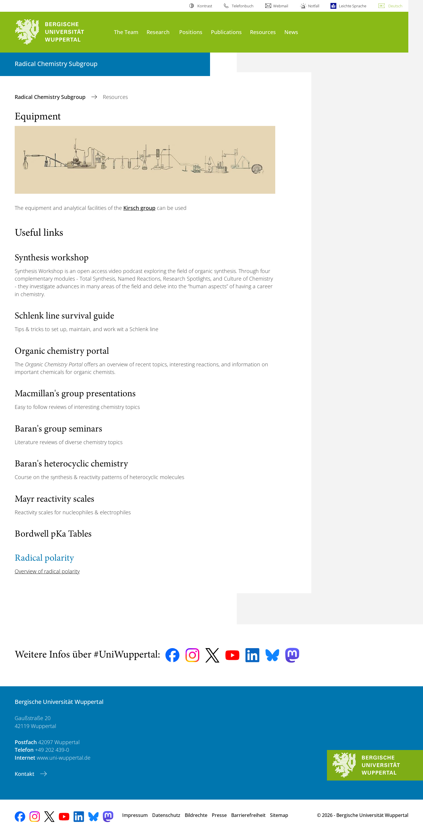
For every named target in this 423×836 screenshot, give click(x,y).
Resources (263, 32)
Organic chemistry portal (62, 351)
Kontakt (25, 773)
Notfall (313, 6)
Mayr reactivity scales (54, 499)
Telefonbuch (243, 6)
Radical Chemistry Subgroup (51, 96)
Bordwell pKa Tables (53, 534)
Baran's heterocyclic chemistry (71, 464)
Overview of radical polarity (47, 571)
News (291, 32)
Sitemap (279, 815)
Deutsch (395, 6)
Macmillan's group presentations (75, 394)
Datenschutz (166, 815)
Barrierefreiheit (248, 815)
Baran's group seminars (58, 429)
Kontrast (204, 6)
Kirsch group (139, 207)
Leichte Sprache (352, 6)
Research (158, 32)
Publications (226, 32)
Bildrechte (196, 815)
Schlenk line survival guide (64, 316)
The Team (126, 32)
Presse (219, 815)
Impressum (135, 815)
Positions (190, 32)
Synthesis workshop (52, 258)
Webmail (280, 6)
